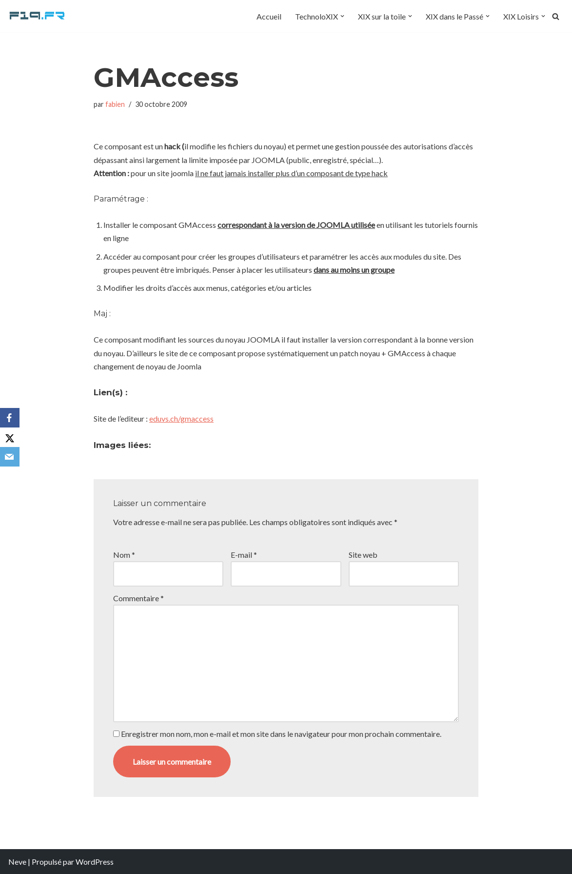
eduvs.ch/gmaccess (181, 418)
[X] (10, 437)
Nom (124, 554)
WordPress (95, 861)
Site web (363, 554)
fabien (115, 104)
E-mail (244, 554)
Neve (17, 861)
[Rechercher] (555, 16)
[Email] (10, 457)
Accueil (268, 16)
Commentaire (138, 598)
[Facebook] (10, 417)
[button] (342, 16)
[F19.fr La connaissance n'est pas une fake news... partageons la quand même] (37, 16)
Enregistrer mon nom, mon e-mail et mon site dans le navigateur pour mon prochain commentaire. (281, 733)
